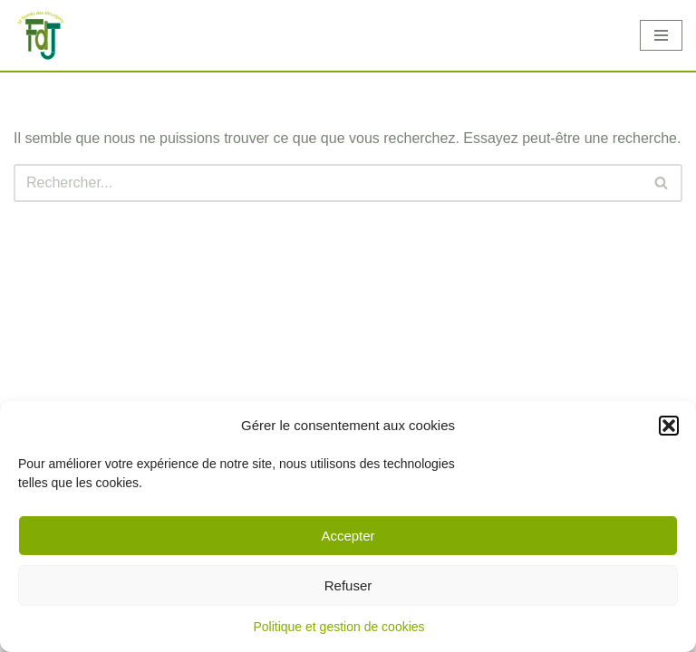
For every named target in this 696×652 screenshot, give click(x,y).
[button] (669, 426)
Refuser (348, 585)
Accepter (347, 535)
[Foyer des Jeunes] (41, 35)
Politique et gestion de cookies (338, 626)
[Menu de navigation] (661, 35)
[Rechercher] (328, 183)
